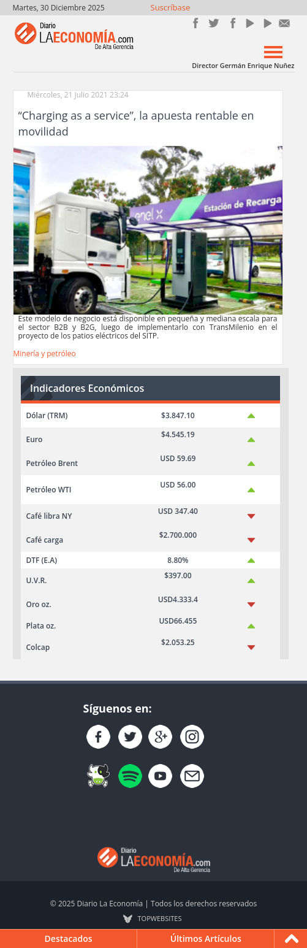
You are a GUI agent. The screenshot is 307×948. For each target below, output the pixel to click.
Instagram (231, 23)
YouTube (249, 23)
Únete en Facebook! (195, 23)
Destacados (69, 938)
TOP (160, 918)
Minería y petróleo (44, 353)
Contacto (284, 23)
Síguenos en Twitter (213, 23)
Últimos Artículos (205, 938)
